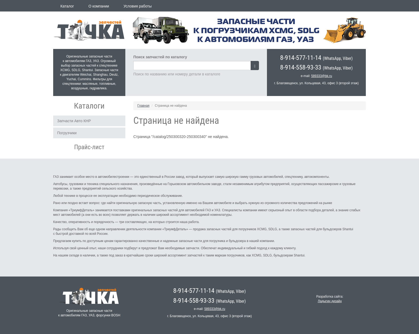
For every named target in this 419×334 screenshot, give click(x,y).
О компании (98, 6)
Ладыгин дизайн (330, 301)
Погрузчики (67, 133)
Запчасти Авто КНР (74, 121)
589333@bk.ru (321, 76)
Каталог (67, 6)
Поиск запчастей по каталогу (160, 57)
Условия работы (137, 6)
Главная (143, 106)
